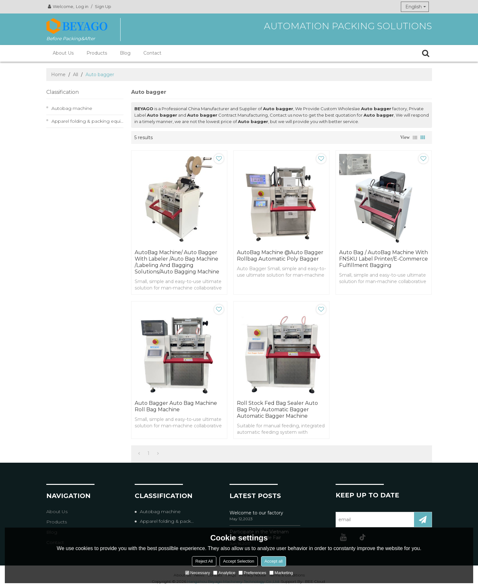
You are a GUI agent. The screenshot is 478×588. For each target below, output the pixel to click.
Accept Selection (238, 561)
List (415, 137)
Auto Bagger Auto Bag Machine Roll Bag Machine (176, 406)
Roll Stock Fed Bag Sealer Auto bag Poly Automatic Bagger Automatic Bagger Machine (277, 409)
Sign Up (103, 6)
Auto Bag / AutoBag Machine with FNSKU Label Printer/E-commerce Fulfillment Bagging (383, 258)
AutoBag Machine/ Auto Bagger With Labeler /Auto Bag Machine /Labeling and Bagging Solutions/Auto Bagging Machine (177, 262)
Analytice (224, 572)
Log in (82, 6)
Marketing (281, 572)
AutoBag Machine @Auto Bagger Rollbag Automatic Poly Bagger (280, 255)
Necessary (197, 572)
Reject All (204, 561)
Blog (125, 53)
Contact (152, 53)
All (75, 74)
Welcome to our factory (256, 513)
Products (96, 53)
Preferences (252, 572)
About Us (63, 53)
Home (58, 74)
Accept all (274, 561)
